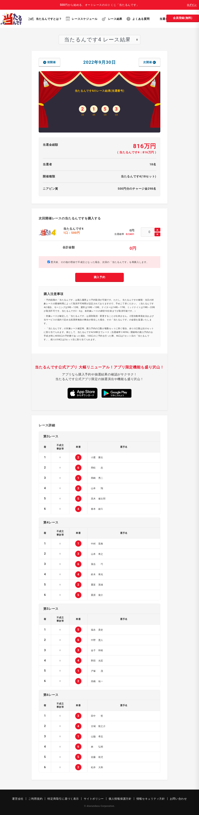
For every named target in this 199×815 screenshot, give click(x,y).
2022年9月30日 (99, 62)
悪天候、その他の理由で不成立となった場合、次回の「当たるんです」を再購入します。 (98, 262)
